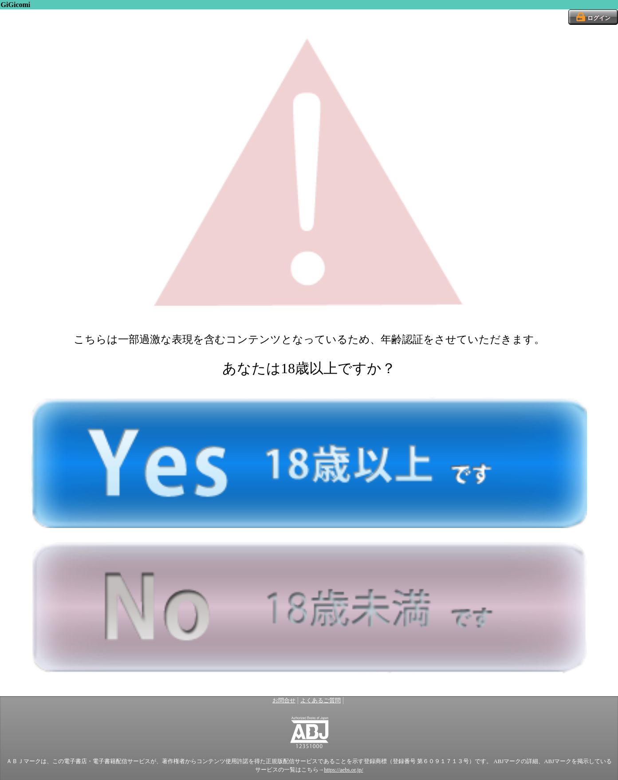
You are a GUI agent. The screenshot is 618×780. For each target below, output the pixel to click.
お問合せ (283, 700)
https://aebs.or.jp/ (343, 770)
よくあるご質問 (320, 700)
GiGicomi (16, 4)
